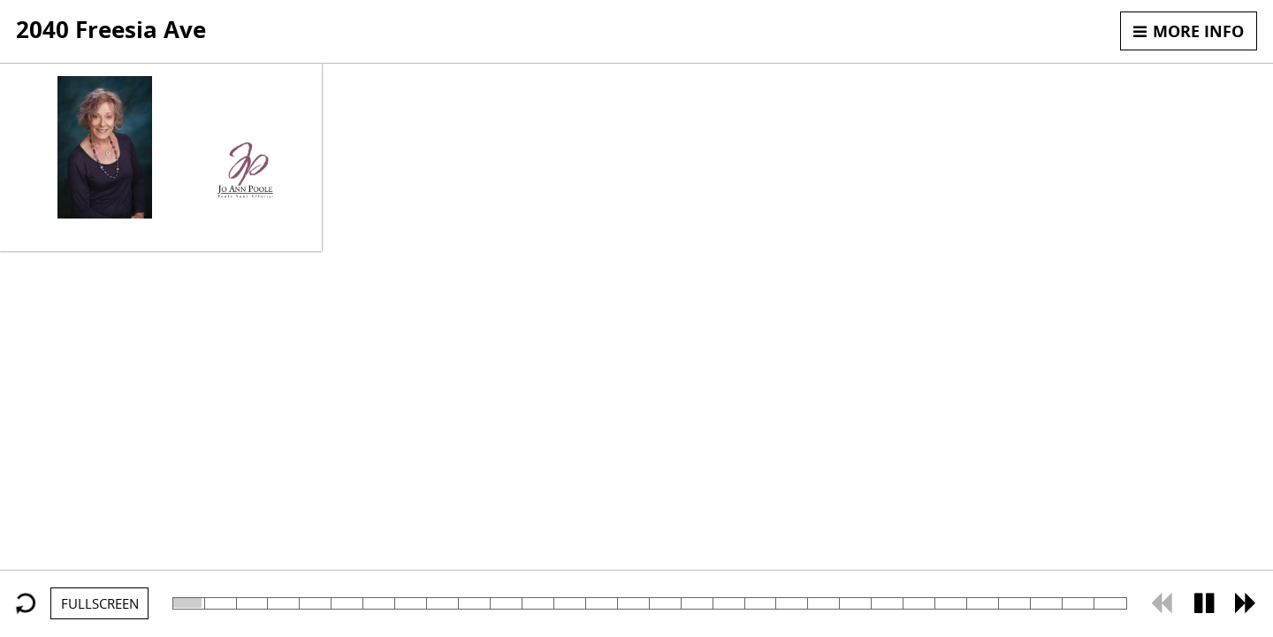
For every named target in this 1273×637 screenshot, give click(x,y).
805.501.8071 (244, 122)
